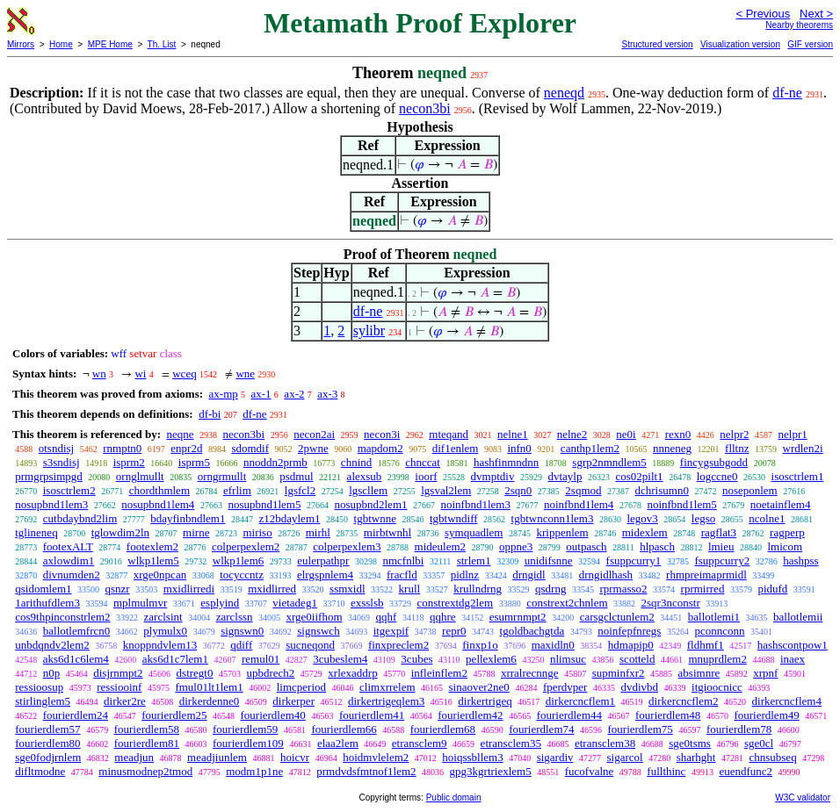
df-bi (210, 413)
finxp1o (479, 644)
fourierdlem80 (47, 743)
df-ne (787, 92)
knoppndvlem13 (160, 644)
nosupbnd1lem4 (157, 504)
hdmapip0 (631, 644)
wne (245, 373)
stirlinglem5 (42, 701)
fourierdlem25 (173, 715)
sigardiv (555, 757)
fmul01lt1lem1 (209, 686)
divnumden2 (71, 574)
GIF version (810, 44)
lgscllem (368, 490)
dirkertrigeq (484, 701)
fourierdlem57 (47, 729)
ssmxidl (347, 588)
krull (410, 588)
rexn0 (678, 434)
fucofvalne (589, 771)
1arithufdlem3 (47, 602)
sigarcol (625, 757)
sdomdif (250, 448)
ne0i (625, 434)
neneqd (564, 92)
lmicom (785, 546)
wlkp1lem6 (238, 560)
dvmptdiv (493, 476)
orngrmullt (222, 476)
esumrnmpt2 (518, 616)
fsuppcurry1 (634, 560)
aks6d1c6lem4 (76, 658)
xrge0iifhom (314, 616)
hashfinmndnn (506, 462)
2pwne (313, 448)
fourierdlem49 (766, 715)
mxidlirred (272, 588)
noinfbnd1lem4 (578, 504)
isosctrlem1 (797, 476)
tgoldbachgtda (532, 630)
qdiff (241, 644)
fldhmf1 (705, 644)
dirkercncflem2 (683, 701)
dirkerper (293, 701)
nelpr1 (792, 434)
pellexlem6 (491, 658)
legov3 (641, 518)
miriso (257, 532)
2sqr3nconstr (670, 602)
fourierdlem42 (470, 715)
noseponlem (750, 490)
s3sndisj (61, 462)
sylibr (369, 330)
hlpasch (657, 546)
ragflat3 (718, 532)
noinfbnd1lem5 (681, 504)
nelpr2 (734, 434)
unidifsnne (549, 560)
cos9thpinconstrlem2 (62, 616)
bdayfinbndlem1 (187, 518)
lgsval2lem (446, 490)
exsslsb (367, 602)
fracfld (402, 574)
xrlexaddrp (352, 672)
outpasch (586, 546)
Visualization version (740, 44)
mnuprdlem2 (717, 658)
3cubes (416, 658)
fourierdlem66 (343, 729)
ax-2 (294, 393)
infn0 (519, 448)
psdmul (296, 476)
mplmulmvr (140, 602)
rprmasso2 (623, 588)
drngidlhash (606, 574)
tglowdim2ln (120, 532)
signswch (318, 630)
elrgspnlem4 (325, 574)
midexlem (645, 532)
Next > (816, 13)
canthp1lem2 (590, 448)
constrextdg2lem (454, 602)
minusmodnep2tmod (145, 771)
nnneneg (672, 448)
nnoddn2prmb (275, 462)
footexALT (68, 546)
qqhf (386, 616)
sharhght (696, 757)
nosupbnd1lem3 (51, 504)
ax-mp (223, 393)
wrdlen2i (803, 448)
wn (99, 373)
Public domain (454, 797)
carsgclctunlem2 (617, 616)
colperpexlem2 (245, 546)
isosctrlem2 (69, 490)
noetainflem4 (780, 504)
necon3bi (425, 108)
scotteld (637, 658)
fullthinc (666, 771)
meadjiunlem (217, 757)
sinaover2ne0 (479, 686)
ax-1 (261, 393)
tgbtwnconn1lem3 (552, 518)
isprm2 (129, 462)
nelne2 (572, 434)
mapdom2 (380, 448)
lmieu (721, 546)
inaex (792, 658)
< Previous (762, 13)
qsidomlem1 (43, 588)
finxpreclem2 (398, 644)
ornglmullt (140, 476)
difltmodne (40, 771)
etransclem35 (511, 743)
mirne (196, 532)
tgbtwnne (375, 518)
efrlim (237, 490)
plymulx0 (165, 630)
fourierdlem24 (75, 715)
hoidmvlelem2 (376, 757)
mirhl (318, 532)
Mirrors (20, 44)
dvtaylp (564, 476)
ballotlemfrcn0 (77, 630)
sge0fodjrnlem (48, 757)
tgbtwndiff (454, 518)
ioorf (426, 476)
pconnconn (719, 630)
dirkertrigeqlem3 (386, 701)
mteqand (448, 434)
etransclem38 (605, 743)
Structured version (656, 44)
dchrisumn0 (662, 490)
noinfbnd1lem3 (476, 504)
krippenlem (562, 532)
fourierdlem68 (442, 729)
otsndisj (56, 448)
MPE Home (110, 44)
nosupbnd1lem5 (264, 504)
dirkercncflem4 (787, 701)
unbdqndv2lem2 (52, 644)
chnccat (422, 462)
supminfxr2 (618, 672)
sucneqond (310, 644)
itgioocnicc (717, 686)
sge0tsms (690, 743)
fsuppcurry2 (721, 560)
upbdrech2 (270, 672)
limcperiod (301, 686)
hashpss (800, 560)
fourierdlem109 (248, 743)
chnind (356, 462)
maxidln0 (553, 644)
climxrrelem (387, 686)
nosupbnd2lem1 (370, 504)
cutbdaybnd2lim (80, 518)
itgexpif (391, 630)
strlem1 (474, 560)
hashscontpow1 (792, 644)
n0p (52, 672)
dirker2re (125, 701)
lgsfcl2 (300, 490)
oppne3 (515, 546)
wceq (184, 373)
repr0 (454, 630)
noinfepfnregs (629, 630)
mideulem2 (441, 546)
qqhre (443, 616)
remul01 (260, 658)
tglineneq (36, 532)
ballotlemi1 (714, 616)
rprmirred (703, 588)
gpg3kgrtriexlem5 (491, 771)
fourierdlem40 (273, 715)
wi (140, 373)
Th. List (162, 44)
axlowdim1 (69, 560)
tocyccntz (242, 574)
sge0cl (758, 743)
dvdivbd (639, 686)
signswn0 (242, 630)
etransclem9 (419, 743)
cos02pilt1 (639, 476)
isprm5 (194, 462)
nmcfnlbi (403, 560)
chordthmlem (159, 490)
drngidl (529, 574)
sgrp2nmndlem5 (609, 462)
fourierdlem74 (541, 729)
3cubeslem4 (340, 658)
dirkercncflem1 (580, 701)
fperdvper (565, 686)
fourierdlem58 (146, 729)
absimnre (699, 672)
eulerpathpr (323, 560)
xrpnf (765, 672)
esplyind (219, 602)
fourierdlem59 (245, 729)
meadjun (134, 757)
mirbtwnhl (387, 532)
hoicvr (294, 757)
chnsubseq (772, 757)
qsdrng (550, 588)
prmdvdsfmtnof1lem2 (366, 771)
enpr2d (186, 448)
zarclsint (163, 616)
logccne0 (717, 476)
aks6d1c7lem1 (175, 658)
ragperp (787, 532)
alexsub (364, 476)
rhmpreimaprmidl (706, 574)
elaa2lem (337, 743)
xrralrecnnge (530, 672)
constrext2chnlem (566, 602)
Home (61, 44)
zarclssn (234, 616)
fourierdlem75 (640, 729)
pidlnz (465, 574)
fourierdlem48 (667, 715)
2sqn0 (518, 490)
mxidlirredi (189, 588)
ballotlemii (797, 616)
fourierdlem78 (738, 729)
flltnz (737, 448)
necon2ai (314, 434)
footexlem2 (152, 546)
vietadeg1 (294, 602)
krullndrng (477, 588)
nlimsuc (568, 658)
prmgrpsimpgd (49, 476)
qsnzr (117, 588)
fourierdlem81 (146, 743)
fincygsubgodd (714, 462)
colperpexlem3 (346, 546)
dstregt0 (195, 672)
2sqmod (583, 490)
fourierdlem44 (569, 715)
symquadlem (474, 532)
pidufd (772, 588)
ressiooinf (119, 686)
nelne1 (512, 434)
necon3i (382, 434)
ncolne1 (767, 518)
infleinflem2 (439, 672)
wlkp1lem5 (153, 560)
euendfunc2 (745, 771)
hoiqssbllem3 (472, 757)
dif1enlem (455, 448)
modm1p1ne (254, 771)
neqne (179, 434)
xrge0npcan (160, 574)
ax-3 (327, 393)
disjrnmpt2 (117, 672)
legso (703, 518)
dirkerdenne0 (209, 701)
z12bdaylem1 (289, 518)
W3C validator (802, 797)
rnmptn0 (122, 448)
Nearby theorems (799, 25)
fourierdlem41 (371, 715)
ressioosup (39, 686)
